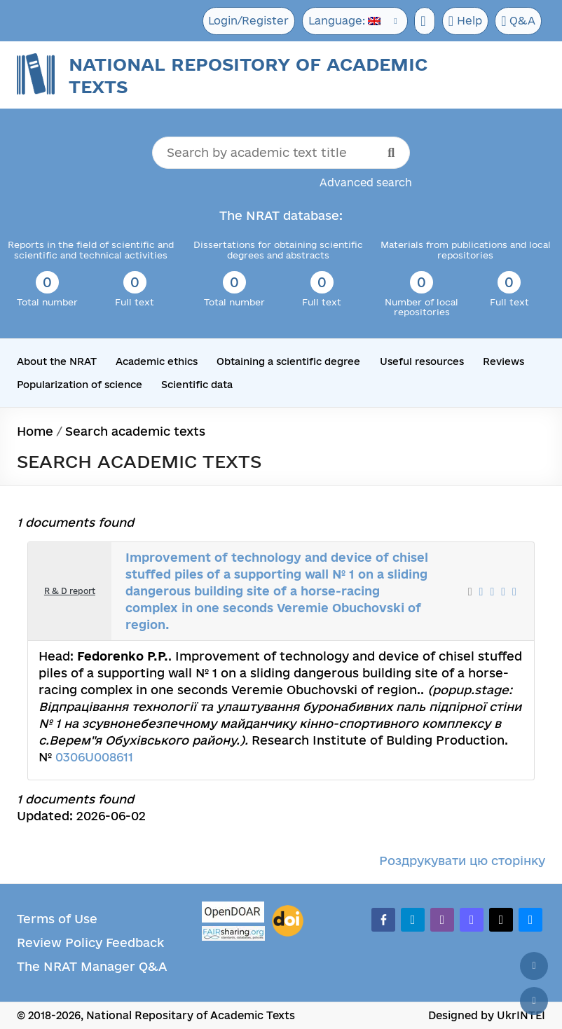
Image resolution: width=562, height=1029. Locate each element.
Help (462, 21)
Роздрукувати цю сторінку (462, 860)
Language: (339, 21)
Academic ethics (157, 361)
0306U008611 (94, 757)
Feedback (135, 942)
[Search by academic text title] (280, 153)
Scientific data (197, 383)
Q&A (518, 21)
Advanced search (366, 182)
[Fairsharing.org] (233, 933)
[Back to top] (534, 966)
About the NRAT (57, 361)
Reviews (503, 361)
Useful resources (422, 361)
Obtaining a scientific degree (288, 361)
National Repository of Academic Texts (248, 75)
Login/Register (242, 21)
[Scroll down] (534, 1001)
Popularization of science (79, 383)
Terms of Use (57, 918)
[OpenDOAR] (233, 914)
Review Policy (59, 942)
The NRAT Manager (76, 966)
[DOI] (287, 921)
